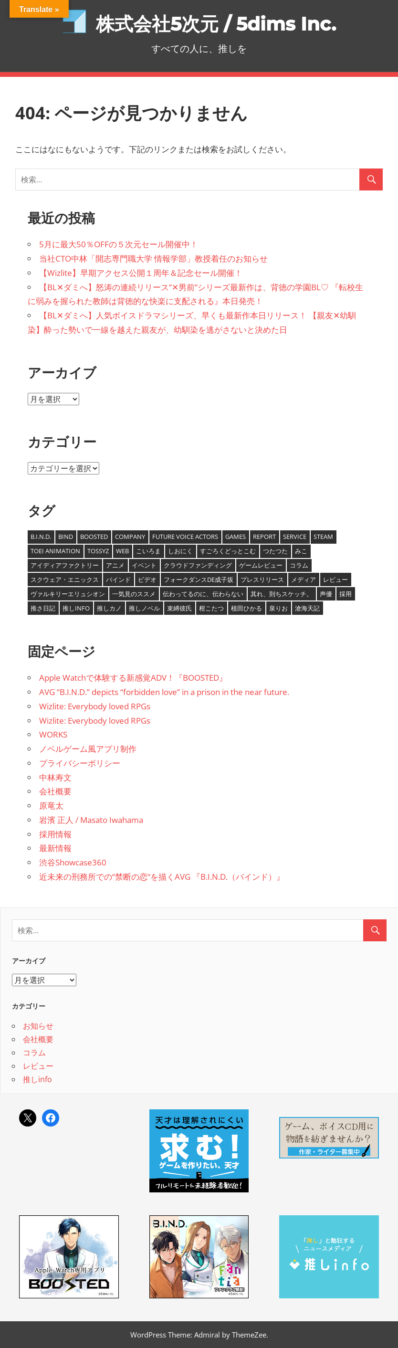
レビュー (38, 1066)
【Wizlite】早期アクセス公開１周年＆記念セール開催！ (140, 272)
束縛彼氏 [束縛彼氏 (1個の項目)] (179, 608)
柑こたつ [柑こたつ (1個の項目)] (211, 608)
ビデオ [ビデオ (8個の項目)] (147, 579)
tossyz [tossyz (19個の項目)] (98, 551)
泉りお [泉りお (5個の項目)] (278, 608)
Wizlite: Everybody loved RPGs (94, 706)
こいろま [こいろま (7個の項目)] (148, 551)
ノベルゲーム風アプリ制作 (87, 748)
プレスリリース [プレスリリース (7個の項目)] (262, 579)
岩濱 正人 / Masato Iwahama (91, 819)
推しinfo (37, 1079)
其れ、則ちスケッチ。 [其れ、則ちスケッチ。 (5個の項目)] (282, 594)
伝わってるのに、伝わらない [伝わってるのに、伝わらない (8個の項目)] (203, 594)
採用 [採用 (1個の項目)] (345, 594)
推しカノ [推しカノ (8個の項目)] (109, 608)
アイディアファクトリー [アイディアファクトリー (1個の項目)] (65, 565)
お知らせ (38, 1026)
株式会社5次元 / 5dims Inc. (216, 23)
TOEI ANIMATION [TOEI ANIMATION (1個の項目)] (55, 551)
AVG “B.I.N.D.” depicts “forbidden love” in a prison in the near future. (164, 691)
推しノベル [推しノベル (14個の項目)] (144, 608)
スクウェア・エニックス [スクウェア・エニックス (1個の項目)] (65, 579)
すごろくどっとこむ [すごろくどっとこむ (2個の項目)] (228, 551)
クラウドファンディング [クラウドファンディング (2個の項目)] (198, 565)
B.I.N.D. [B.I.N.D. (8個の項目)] (41, 536)
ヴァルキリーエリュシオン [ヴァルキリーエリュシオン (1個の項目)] (68, 594)
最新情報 (55, 847)
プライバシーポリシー (79, 763)
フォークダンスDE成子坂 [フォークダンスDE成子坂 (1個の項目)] (198, 579)
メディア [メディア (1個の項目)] (303, 579)
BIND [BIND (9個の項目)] (65, 536)
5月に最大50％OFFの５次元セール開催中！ (118, 244)
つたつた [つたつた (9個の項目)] (275, 551)
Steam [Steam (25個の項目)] (323, 536)
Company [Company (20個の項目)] (130, 536)
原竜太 (51, 805)
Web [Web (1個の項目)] (122, 551)
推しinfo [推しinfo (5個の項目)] (76, 608)
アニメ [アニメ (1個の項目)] (115, 565)
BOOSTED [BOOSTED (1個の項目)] (94, 536)
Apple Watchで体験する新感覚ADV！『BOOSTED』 (133, 677)
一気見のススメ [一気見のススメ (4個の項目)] (134, 594)
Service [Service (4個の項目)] (294, 536)
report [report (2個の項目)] (264, 536)
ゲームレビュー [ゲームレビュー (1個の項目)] (261, 565)
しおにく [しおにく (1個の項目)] (180, 551)
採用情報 (55, 834)
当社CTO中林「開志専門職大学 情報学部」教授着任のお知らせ (153, 258)
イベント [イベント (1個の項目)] (144, 565)
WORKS (53, 734)
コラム (34, 1052)
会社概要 (55, 791)
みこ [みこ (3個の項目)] (301, 551)
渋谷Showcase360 (72, 862)
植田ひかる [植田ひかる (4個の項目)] (246, 608)
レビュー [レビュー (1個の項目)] (335, 579)
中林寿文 (55, 777)
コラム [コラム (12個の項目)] (299, 565)
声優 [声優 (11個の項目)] (326, 594)
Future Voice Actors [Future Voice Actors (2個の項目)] (185, 536)
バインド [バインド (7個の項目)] (118, 579)
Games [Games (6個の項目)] (235, 536)
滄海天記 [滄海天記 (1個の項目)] (307, 608)
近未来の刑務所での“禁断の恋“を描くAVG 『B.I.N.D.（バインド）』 (161, 876)
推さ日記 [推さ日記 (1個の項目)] (43, 608)
